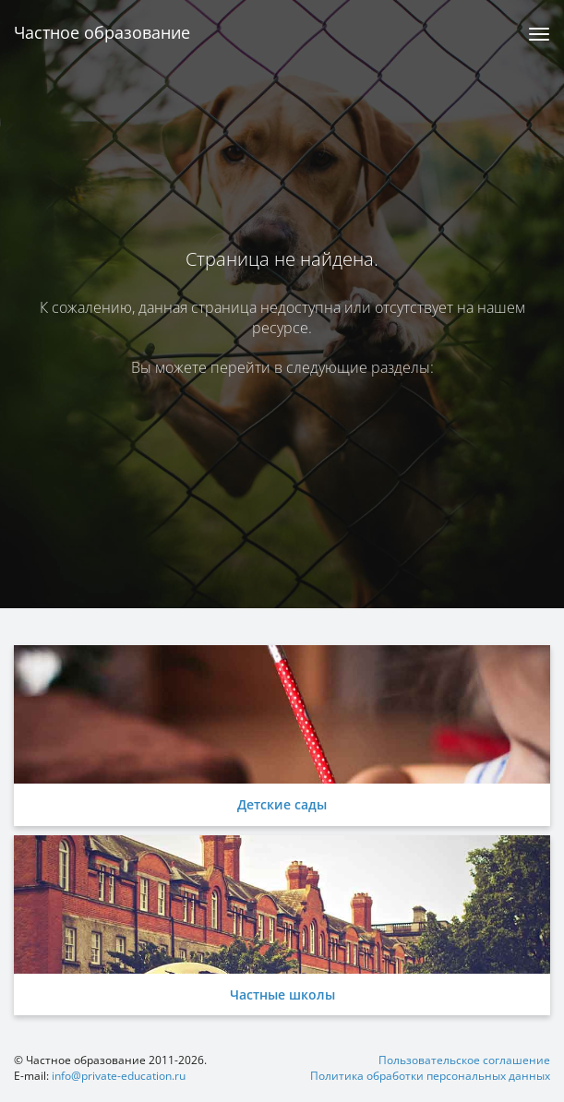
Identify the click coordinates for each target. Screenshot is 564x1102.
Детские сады (282, 804)
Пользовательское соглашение (464, 1060)
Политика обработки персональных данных (430, 1076)
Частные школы (282, 994)
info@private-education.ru (119, 1076)
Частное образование (102, 32)
